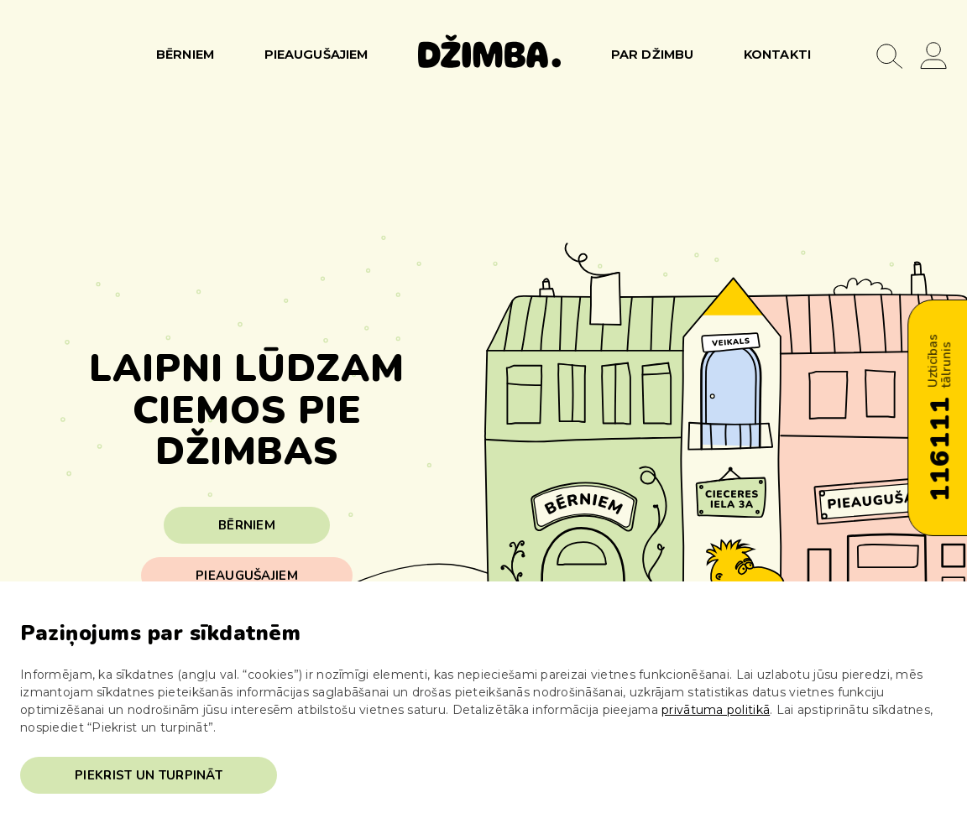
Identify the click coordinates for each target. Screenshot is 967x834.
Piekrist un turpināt (148, 775)
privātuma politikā (715, 709)
